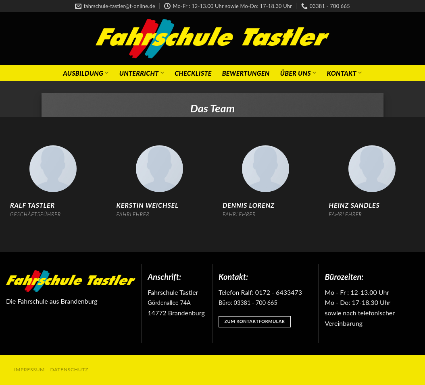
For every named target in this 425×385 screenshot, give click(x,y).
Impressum (29, 369)
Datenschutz (69, 369)
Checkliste (193, 73)
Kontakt (344, 73)
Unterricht (141, 73)
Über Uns (298, 73)
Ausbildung (85, 73)
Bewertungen (246, 73)
